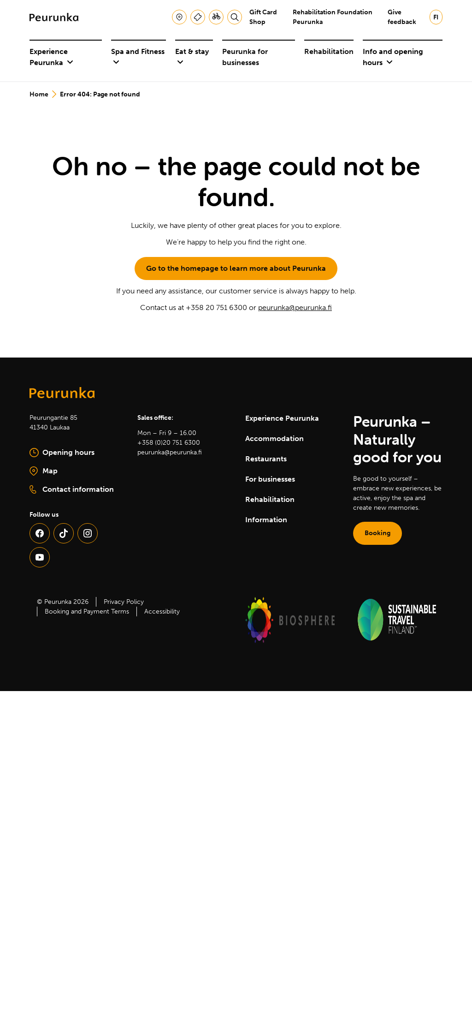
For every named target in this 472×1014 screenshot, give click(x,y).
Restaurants (266, 458)
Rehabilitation (329, 51)
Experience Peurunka (51, 57)
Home (39, 94)
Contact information (72, 489)
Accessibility (162, 611)
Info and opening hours (393, 57)
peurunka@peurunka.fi (295, 307)
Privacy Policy (124, 602)
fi (435, 17)
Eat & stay (192, 56)
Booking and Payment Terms (87, 611)
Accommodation (274, 438)
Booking (377, 533)
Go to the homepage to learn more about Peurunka (236, 268)
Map (74, 471)
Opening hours (62, 452)
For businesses (270, 479)
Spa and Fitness (138, 56)
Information (266, 519)
